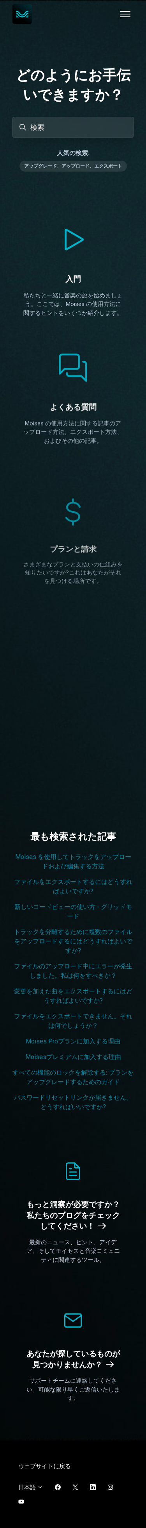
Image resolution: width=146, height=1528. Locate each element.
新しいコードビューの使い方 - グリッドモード (73, 911)
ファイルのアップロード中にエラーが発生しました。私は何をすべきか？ (73, 971)
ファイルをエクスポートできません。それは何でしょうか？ (73, 1021)
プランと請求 (73, 609)
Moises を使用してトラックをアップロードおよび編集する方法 (73, 861)
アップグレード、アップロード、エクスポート (73, 166)
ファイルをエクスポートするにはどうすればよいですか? (73, 886)
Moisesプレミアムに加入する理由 (73, 1057)
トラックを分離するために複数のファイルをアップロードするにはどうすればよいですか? (73, 941)
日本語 (30, 1487)
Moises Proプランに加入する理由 (73, 1041)
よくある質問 (73, 423)
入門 (73, 279)
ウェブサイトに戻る (44, 1466)
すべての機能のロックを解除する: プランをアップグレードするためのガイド (73, 1077)
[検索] (73, 127)
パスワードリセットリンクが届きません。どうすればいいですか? (73, 1102)
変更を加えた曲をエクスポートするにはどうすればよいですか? (73, 996)
